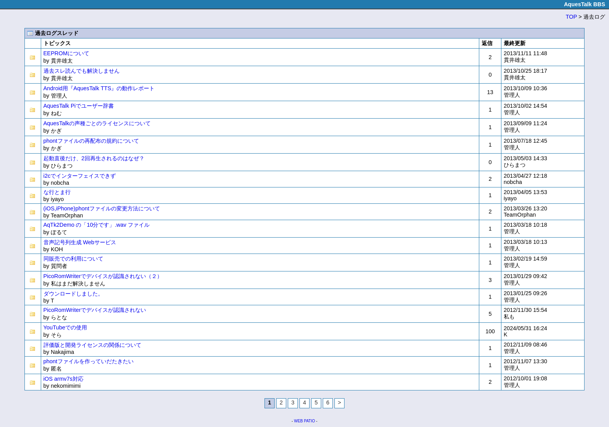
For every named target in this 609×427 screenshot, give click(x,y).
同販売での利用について (73, 259)
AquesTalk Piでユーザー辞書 (79, 106)
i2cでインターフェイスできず (80, 176)
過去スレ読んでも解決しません (82, 71)
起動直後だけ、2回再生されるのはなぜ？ (94, 158)
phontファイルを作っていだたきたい (89, 361)
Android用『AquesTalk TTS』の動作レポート (99, 88)
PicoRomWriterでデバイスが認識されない (95, 310)
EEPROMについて (66, 53)
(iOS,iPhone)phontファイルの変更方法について (102, 208)
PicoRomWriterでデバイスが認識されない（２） (103, 276)
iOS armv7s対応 (64, 379)
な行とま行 (57, 192)
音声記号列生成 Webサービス (80, 242)
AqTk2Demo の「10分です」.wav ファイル (97, 225)
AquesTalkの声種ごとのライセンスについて (97, 123)
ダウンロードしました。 (73, 293)
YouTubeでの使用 (65, 327)
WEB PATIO (304, 421)
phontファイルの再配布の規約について (91, 141)
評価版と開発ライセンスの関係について (92, 345)
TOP (571, 17)
